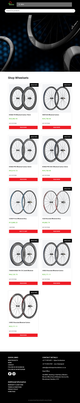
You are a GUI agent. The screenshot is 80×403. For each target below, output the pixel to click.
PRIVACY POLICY (13, 389)
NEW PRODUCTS (13, 360)
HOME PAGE (11, 391)
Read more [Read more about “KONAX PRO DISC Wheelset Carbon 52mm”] (56, 179)
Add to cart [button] (23, 231)
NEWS (10, 362)
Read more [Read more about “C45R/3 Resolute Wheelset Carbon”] (23, 335)
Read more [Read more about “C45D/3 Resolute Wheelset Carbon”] (56, 283)
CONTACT (11, 365)
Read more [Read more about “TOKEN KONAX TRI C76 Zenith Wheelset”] (23, 283)
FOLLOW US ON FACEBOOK (16, 367)
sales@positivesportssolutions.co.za (54, 367)
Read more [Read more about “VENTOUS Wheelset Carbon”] (56, 127)
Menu (21, 4)
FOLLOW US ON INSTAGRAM (16, 369)
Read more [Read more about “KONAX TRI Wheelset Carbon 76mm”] (23, 127)
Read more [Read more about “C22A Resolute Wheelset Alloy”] (56, 231)
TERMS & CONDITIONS (15, 387)
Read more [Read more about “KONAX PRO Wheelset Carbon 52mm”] (23, 179)
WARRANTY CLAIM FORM (15, 385)
